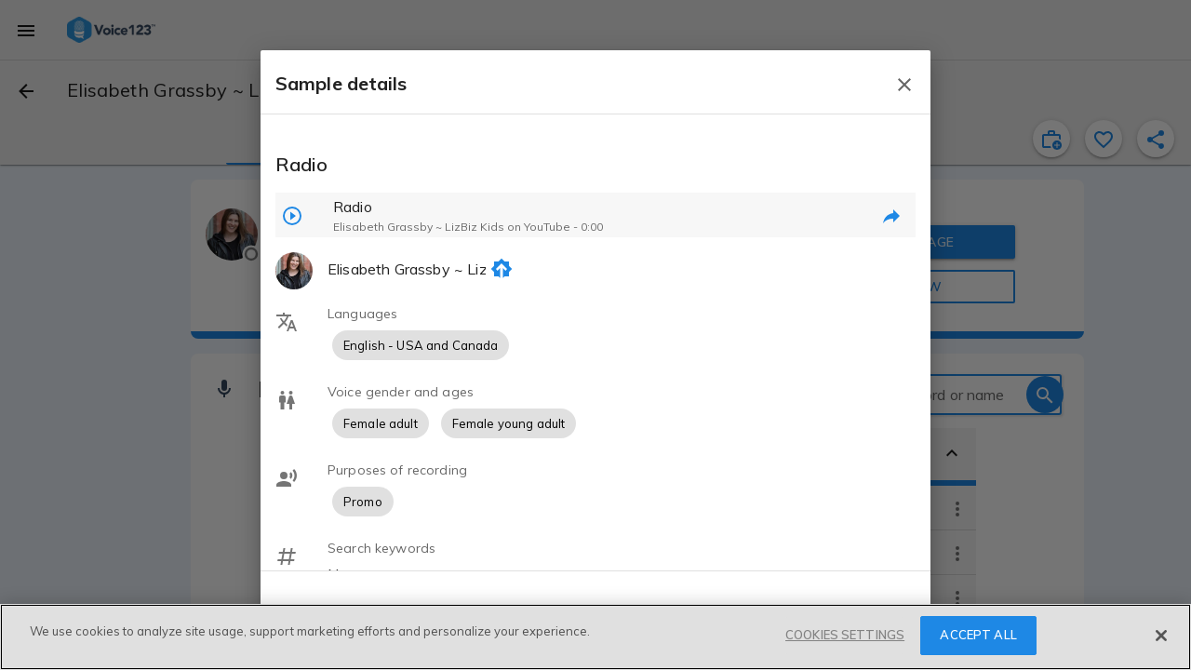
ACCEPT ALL (978, 634)
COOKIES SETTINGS (844, 634)
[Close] (1161, 635)
